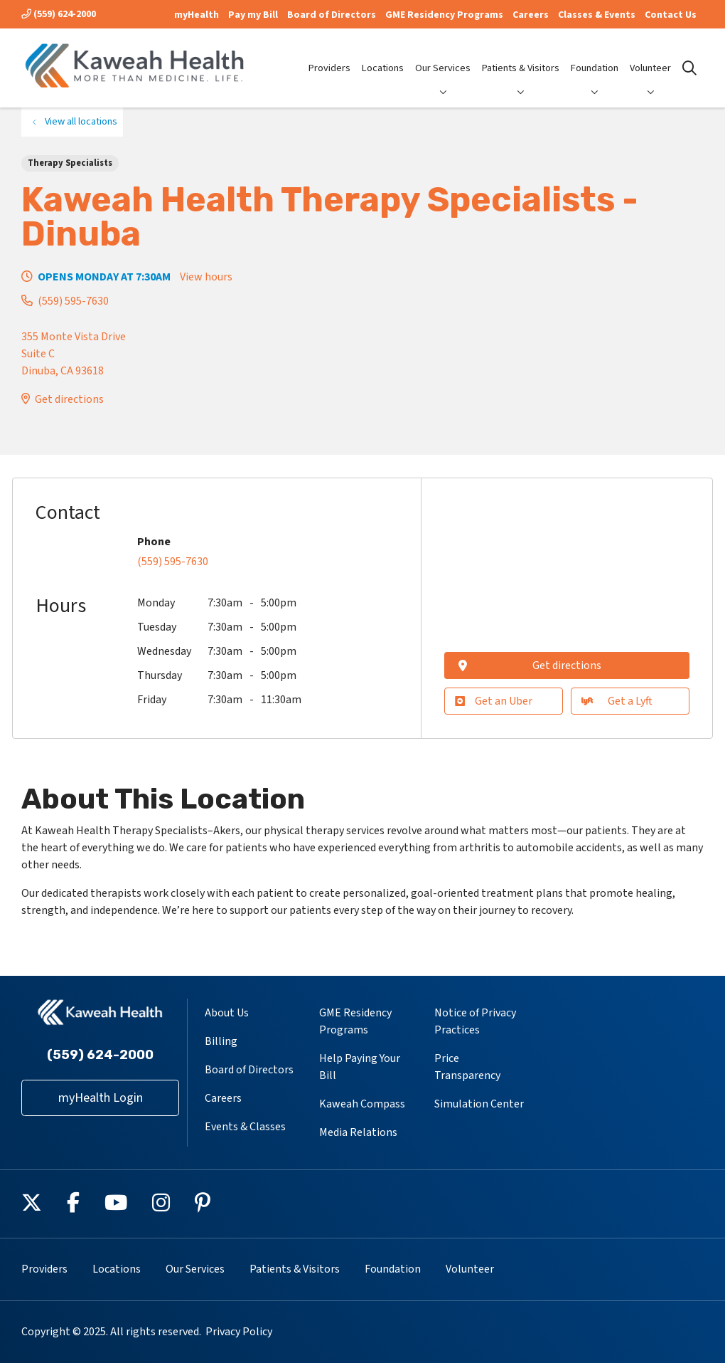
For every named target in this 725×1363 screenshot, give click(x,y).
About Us (227, 1013)
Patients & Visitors (520, 56)
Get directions (69, 399)
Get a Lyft (616, 701)
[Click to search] (689, 68)
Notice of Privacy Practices (475, 1021)
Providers (329, 56)
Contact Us (671, 15)
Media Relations (358, 1132)
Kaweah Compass (362, 1104)
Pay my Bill (253, 15)
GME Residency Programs (444, 15)
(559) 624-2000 (58, 14)
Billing (221, 1041)
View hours (206, 277)
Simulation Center (479, 1104)
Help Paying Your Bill (359, 1067)
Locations (382, 56)
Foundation (594, 56)
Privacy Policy (238, 1332)
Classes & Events (596, 15)
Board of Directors (331, 15)
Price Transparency (467, 1067)
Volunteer (650, 56)
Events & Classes (245, 1127)
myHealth (196, 15)
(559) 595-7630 (73, 301)
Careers (530, 15)
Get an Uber (493, 701)
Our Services (442, 56)
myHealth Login (100, 1098)
